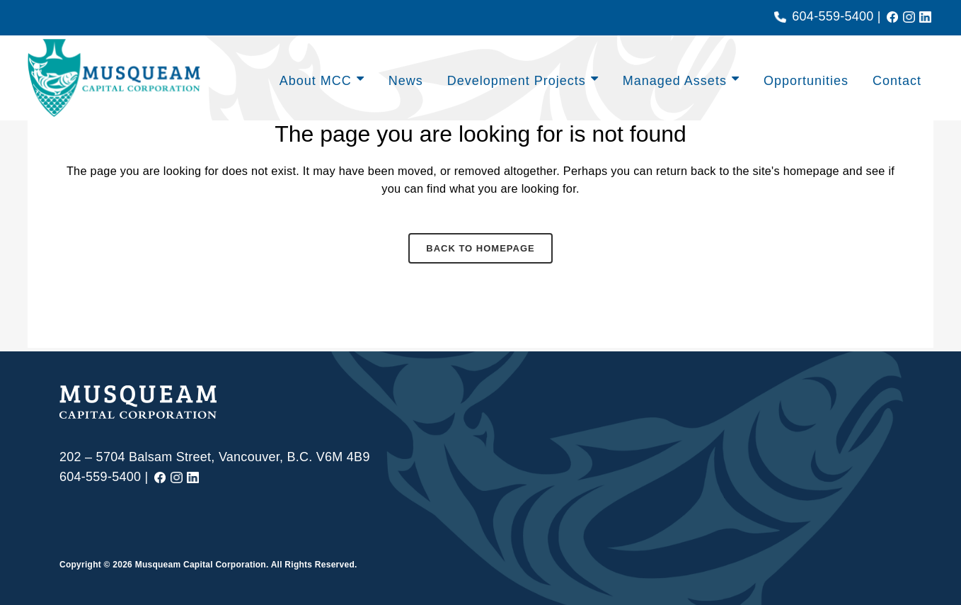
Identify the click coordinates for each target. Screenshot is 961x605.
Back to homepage (480, 252)
